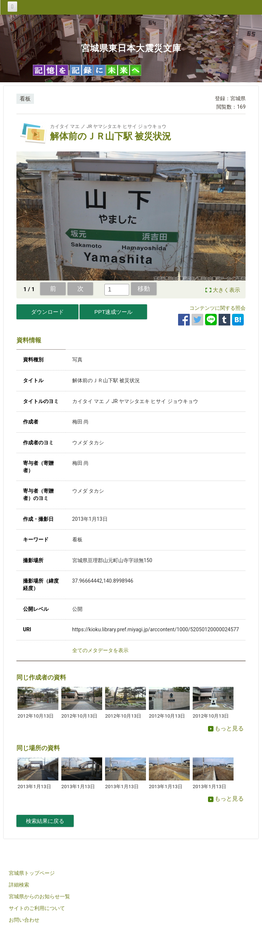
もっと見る (226, 728)
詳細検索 (19, 885)
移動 (144, 288)
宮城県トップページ (32, 873)
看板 (25, 98)
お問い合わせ (24, 920)
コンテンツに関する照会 (217, 308)
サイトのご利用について (37, 908)
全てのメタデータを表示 (100, 650)
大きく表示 (226, 290)
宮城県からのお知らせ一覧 (39, 896)
